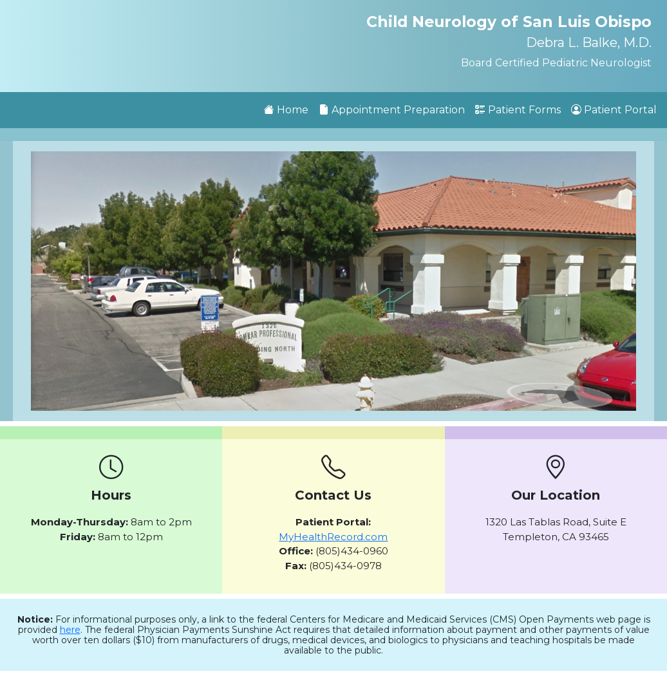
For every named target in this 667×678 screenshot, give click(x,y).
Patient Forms (518, 110)
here (70, 630)
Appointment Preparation (392, 110)
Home (286, 110)
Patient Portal (614, 110)
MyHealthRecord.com (333, 537)
